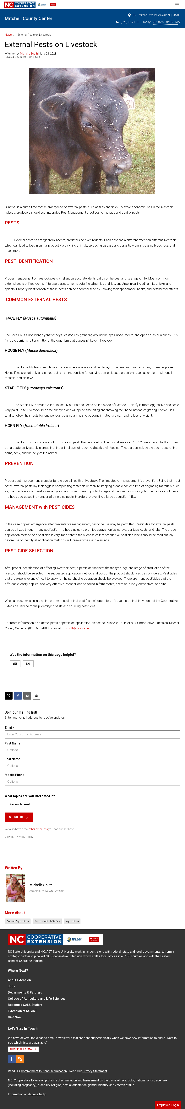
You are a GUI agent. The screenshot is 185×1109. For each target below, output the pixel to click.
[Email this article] (27, 696)
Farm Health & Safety (47, 921)
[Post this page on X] (9, 696)
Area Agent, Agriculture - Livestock (47, 890)
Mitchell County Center (28, 18)
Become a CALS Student (25, 1005)
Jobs (11, 986)
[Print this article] (36, 696)
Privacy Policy (24, 836)
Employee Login (168, 1105)
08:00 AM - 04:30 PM (166, 22)
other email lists (38, 829)
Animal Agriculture (18, 921)
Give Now (14, 1017)
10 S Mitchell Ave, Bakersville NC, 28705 (154, 15)
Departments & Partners (25, 992)
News (8, 34)
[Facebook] (12, 1059)
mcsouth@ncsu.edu (75, 628)
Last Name (12, 759)
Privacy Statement (94, 1071)
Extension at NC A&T (22, 1011)
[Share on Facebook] (18, 696)
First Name (12, 743)
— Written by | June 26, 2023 (30, 53)
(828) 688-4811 (127, 22)
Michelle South (29, 53)
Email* (9, 727)
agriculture (72, 921)
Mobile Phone (14, 775)
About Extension (19, 980)
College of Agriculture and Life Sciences (37, 998)
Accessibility (37, 1094)
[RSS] (20, 1059)
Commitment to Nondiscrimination (44, 1071)
